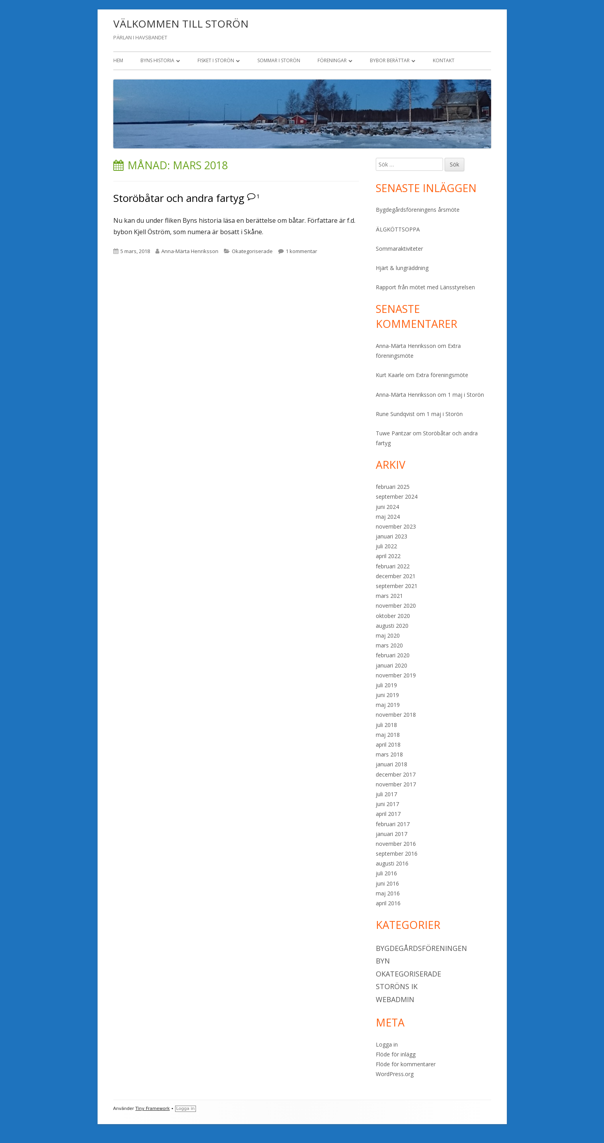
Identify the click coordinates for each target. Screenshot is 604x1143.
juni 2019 (387, 695)
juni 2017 (387, 804)
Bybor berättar (390, 60)
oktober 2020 (393, 616)
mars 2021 (389, 595)
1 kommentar (301, 251)
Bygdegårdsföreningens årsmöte (418, 209)
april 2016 (388, 903)
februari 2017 (393, 824)
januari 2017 (391, 834)
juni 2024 (387, 506)
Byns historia (157, 60)
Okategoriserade (252, 251)
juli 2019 (386, 685)
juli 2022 (386, 546)
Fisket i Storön (216, 60)
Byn (383, 960)
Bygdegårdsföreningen (421, 948)
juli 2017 (386, 794)
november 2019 (396, 675)
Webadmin (395, 999)
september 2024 (396, 496)
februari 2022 (393, 566)
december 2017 (396, 774)
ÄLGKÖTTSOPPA (398, 229)
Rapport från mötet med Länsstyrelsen (425, 287)
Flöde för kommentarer (406, 1064)
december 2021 (396, 576)
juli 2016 (386, 873)
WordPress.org (395, 1074)
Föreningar (332, 60)
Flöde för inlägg (396, 1054)
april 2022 (388, 556)
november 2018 (396, 714)
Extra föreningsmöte (442, 375)
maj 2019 (388, 704)
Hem (118, 60)
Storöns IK (396, 986)
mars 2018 (389, 754)
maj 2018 (388, 734)
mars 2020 (389, 645)
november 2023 (396, 526)
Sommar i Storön (278, 60)
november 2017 (396, 784)
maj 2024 (388, 516)
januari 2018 (391, 764)
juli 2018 (386, 725)
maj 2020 (388, 635)
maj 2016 (388, 893)
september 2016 (396, 853)
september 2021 (396, 586)
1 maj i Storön (466, 394)
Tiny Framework (152, 1108)
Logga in (387, 1044)
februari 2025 (393, 486)
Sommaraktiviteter (399, 248)
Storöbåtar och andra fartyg (178, 198)
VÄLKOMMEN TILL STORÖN (181, 24)
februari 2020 (393, 655)
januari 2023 (391, 536)
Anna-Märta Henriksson (189, 251)
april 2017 (388, 813)
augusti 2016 (392, 863)
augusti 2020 (392, 625)
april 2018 (388, 744)
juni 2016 (387, 883)
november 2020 (396, 605)
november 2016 (396, 843)
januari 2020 (391, 665)
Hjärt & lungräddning (402, 268)
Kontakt (443, 60)
